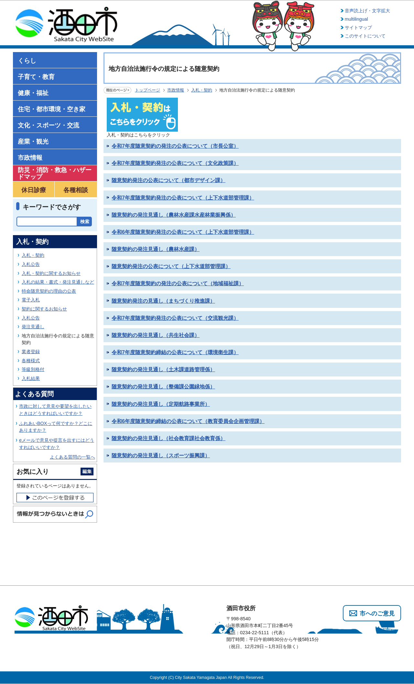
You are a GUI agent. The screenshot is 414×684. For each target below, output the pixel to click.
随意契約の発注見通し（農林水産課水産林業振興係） (174, 215)
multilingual (356, 19)
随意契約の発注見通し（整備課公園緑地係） (163, 386)
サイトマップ (358, 27)
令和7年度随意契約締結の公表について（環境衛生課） (175, 352)
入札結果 (31, 378)
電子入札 (31, 299)
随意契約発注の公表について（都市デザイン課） (168, 180)
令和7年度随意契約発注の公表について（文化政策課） (175, 163)
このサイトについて (365, 35)
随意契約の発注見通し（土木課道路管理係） (163, 369)
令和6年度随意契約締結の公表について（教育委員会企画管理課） (188, 421)
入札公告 (31, 264)
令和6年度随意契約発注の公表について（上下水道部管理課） (183, 232)
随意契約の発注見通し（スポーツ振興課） (161, 455)
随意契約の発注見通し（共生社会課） (156, 335)
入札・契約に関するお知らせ (51, 273)
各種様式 (31, 360)
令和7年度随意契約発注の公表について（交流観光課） (175, 318)
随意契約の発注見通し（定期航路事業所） (161, 404)
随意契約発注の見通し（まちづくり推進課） (163, 301)
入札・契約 (201, 90)
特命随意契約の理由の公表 (49, 291)
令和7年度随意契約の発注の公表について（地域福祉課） (178, 283)
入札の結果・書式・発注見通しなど (58, 282)
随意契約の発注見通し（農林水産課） (156, 249)
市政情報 (175, 90)
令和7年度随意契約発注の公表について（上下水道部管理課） (183, 198)
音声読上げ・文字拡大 (367, 10)
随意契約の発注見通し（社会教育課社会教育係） (168, 438)
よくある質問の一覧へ (72, 457)
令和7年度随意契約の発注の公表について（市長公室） (175, 146)
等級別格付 (33, 369)
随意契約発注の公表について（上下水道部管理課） (171, 266)
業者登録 (31, 351)
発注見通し (33, 326)
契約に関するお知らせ (44, 308)
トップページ (147, 90)
